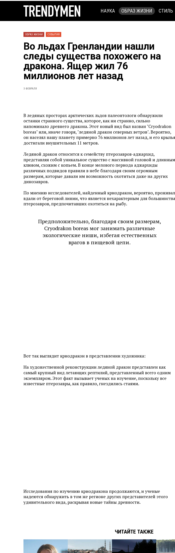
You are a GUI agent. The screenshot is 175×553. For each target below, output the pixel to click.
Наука (108, 11)
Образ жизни (136, 11)
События (53, 34)
